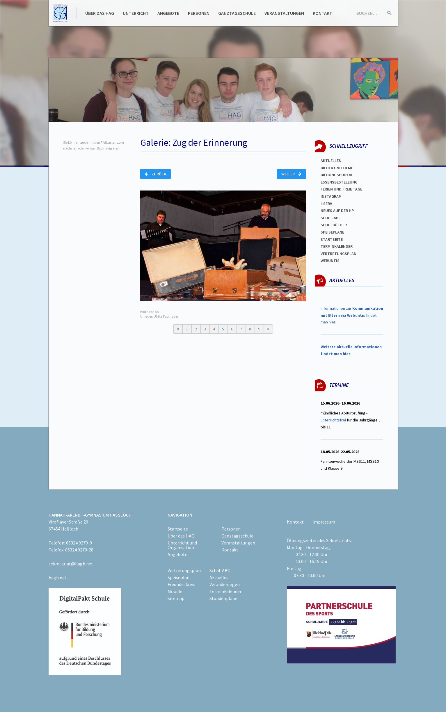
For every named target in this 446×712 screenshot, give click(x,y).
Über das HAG (99, 13)
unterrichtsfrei (333, 420)
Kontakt (322, 13)
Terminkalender (337, 246)
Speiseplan (178, 577)
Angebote (168, 13)
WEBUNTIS (330, 260)
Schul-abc (331, 217)
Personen (198, 13)
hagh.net (58, 578)
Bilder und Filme (337, 167)
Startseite (332, 239)
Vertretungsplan (338, 253)
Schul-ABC (219, 570)
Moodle (175, 591)
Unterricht (136, 13)
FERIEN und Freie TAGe (341, 189)
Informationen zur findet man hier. (352, 315)
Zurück (155, 174)
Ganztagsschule (237, 13)
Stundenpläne (223, 598)
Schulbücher (334, 224)
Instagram (331, 196)
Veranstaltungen (284, 13)
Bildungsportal (337, 174)
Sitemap (176, 598)
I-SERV (326, 203)
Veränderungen (224, 584)
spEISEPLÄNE (332, 232)
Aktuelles (331, 160)
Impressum (323, 522)
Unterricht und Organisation (182, 545)
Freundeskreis (181, 584)
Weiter (291, 174)
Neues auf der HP (337, 210)
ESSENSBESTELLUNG (339, 182)
